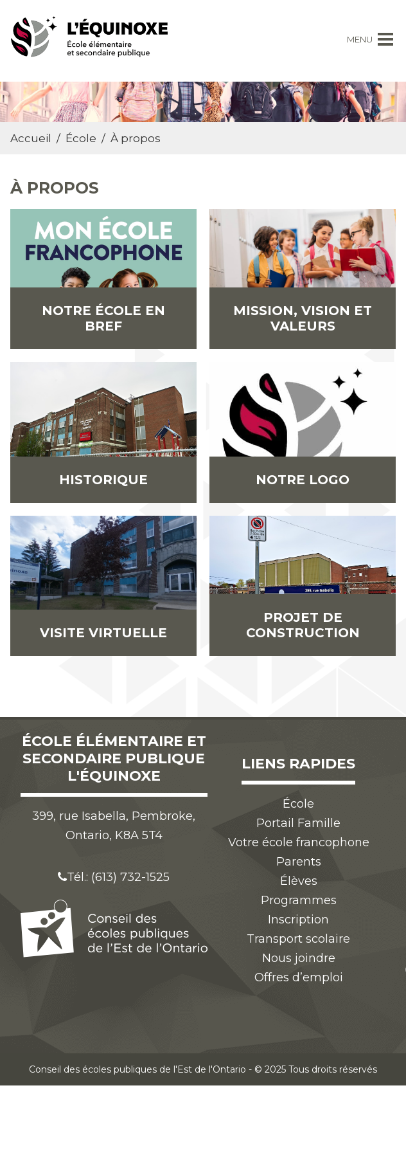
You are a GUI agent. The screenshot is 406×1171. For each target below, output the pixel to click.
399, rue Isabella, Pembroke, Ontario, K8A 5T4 (113, 825)
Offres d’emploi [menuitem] (298, 977)
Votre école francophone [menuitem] (298, 842)
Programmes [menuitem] (299, 900)
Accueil (30, 138)
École (81, 138)
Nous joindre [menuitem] (298, 958)
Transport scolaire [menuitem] (298, 939)
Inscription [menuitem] (298, 919)
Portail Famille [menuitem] (298, 823)
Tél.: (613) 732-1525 (114, 877)
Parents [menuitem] (298, 862)
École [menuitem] (298, 804)
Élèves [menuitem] (298, 881)
